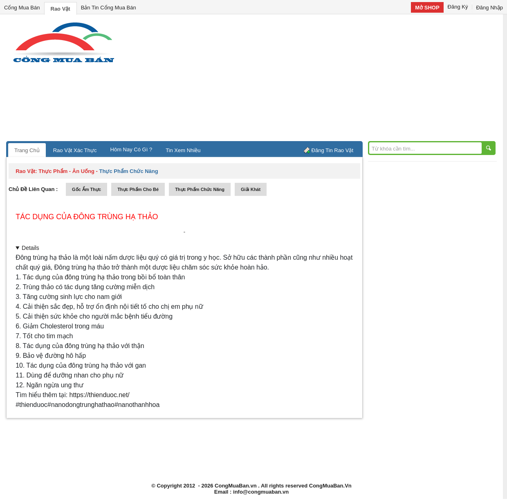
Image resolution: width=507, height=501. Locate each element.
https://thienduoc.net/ (100, 394)
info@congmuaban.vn (261, 492)
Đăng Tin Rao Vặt (332, 150)
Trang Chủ (27, 150)
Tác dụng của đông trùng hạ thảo (87, 217)
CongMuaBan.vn (236, 486)
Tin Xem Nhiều (183, 150)
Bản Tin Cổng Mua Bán (108, 7)
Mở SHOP (427, 7)
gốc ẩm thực (86, 189)
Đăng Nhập (489, 7)
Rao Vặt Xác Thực (75, 150)
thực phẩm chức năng (199, 189)
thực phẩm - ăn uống (66, 171)
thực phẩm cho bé (138, 189)
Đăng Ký (458, 7)
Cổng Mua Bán (22, 7)
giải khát (250, 189)
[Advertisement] (323, 79)
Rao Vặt (60, 9)
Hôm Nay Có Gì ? (131, 149)
